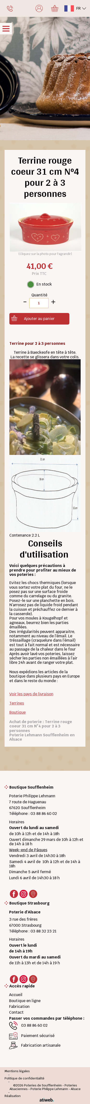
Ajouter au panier (39, 318)
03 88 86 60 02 (43, 813)
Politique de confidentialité (24, 1078)
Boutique (17, 712)
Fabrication (19, 1006)
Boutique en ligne (25, 1000)
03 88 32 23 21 (43, 931)
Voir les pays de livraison (31, 694)
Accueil (15, 994)
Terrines (16, 703)
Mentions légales (17, 1071)
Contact (16, 1012)
